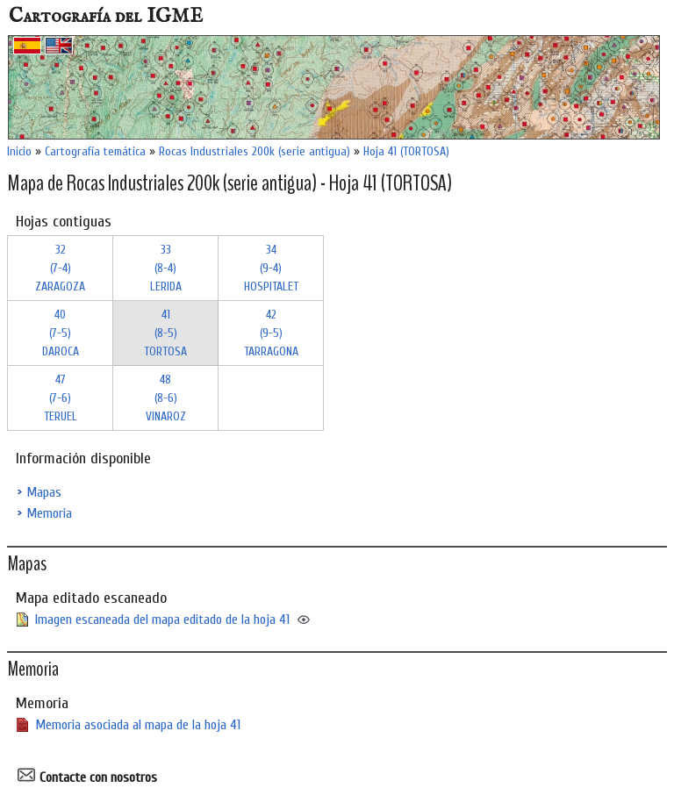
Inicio (19, 151)
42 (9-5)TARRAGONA (271, 333)
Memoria (49, 513)
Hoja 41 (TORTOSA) (406, 151)
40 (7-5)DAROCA (60, 333)
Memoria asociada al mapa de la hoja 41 (137, 725)
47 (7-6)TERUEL (60, 398)
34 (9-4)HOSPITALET (271, 268)
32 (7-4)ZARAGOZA (60, 268)
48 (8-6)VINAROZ (166, 398)
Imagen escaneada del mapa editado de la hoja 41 (162, 619)
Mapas (43, 492)
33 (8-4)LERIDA (166, 268)
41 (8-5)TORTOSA (165, 333)
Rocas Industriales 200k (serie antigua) (254, 151)
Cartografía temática (95, 151)
